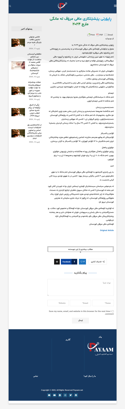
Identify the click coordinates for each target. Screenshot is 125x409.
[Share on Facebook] (69, 262)
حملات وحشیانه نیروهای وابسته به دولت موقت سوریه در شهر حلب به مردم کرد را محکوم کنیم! (34, 89)
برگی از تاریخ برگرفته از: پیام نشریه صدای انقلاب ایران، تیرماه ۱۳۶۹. (34, 110)
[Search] (10, 6)
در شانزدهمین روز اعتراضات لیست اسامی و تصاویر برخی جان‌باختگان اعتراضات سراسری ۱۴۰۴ (34, 132)
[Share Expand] (57, 262)
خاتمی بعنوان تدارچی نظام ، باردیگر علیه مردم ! (34, 41)
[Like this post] (82, 262)
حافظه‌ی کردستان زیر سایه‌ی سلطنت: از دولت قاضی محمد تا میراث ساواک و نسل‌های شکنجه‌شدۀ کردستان (34, 64)
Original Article (107, 230)
